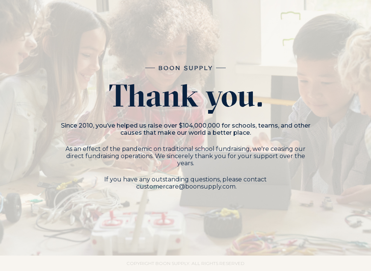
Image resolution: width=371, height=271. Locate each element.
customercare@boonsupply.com (186, 186)
